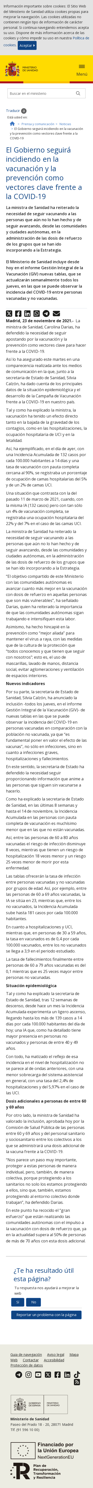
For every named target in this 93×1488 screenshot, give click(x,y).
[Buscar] (78, 93)
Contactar (31, 1360)
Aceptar (27, 45)
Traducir (16, 111)
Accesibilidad (54, 1360)
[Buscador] (46, 93)
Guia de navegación (26, 1354)
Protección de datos (26, 1365)
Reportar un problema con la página (46, 1314)
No (33, 1302)
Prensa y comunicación (38, 124)
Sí (17, 1302)
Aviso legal (55, 1354)
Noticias (65, 124)
